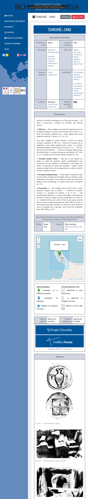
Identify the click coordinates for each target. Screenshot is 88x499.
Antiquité (51, 56)
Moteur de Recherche (13, 21)
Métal (75, 64)
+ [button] (38, 238)
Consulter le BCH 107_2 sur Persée (59, 349)
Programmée (52, 75)
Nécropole (77, 52)
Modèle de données (12, 38)
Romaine (51, 66)
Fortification (77, 55)
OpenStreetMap (78, 279)
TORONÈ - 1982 (43, 16)
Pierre (81, 64)
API (5, 49)
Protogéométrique (54, 52)
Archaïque (51, 59)
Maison (76, 57)
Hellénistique (52, 63)
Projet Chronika (11, 44)
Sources (7, 27)
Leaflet (70, 279)
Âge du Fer (51, 50)
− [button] (38, 241)
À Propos (8, 32)
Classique (51, 61)
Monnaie (76, 62)
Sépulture (76, 59)
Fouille (50, 72)
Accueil (7, 16)
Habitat (76, 50)
